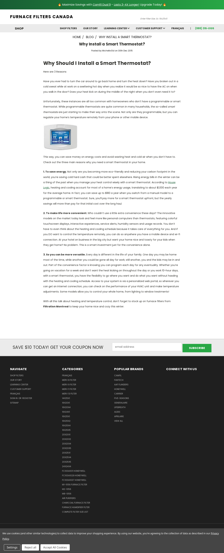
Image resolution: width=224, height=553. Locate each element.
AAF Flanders (121, 383)
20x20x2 (66, 437)
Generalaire (120, 401)
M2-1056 (66, 487)
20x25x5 (66, 460)
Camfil (118, 374)
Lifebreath (120, 406)
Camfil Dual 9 (102, 5)
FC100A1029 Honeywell (74, 474)
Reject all (30, 547)
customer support (150, 28)
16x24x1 (66, 410)
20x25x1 (66, 451)
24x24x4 (66, 465)
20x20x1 (66, 433)
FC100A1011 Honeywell (73, 469)
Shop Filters (68, 28)
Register (27, 396)
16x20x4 (66, 406)
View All (118, 419)
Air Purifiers (69, 496)
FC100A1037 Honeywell (74, 478)
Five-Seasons (121, 396)
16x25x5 (66, 428)
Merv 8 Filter (69, 378)
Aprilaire (119, 415)
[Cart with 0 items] (213, 17)
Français (177, 28)
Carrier (118, 392)
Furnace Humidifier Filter (76, 506)
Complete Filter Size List (75, 510)
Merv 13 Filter (69, 392)
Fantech (118, 378)
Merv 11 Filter (69, 387)
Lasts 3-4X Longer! (126, 5)
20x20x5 (66, 446)
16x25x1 (66, 415)
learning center (117, 28)
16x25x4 (66, 424)
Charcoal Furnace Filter (76, 501)
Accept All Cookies (55, 547)
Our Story (90, 28)
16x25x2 (66, 419)
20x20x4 (66, 442)
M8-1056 (66, 492)
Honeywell (120, 387)
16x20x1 (66, 401)
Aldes (117, 410)
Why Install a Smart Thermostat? (112, 44)
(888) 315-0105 (204, 28)
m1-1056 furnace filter (74, 483)
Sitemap (14, 401)
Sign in (14, 396)
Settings (12, 547)
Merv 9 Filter (69, 383)
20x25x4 (66, 456)
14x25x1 (66, 396)
